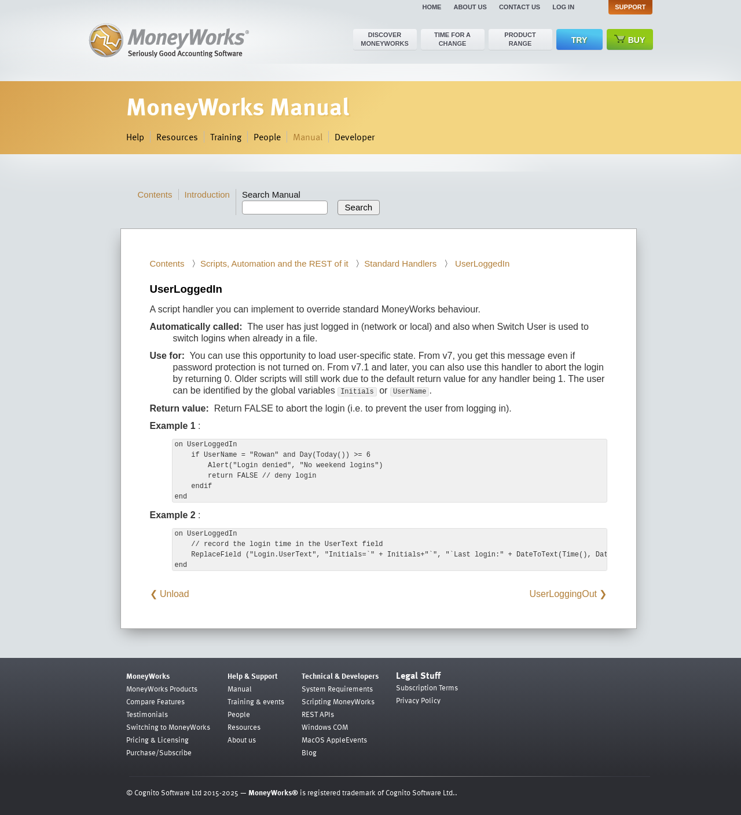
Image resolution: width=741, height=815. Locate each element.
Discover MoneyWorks (385, 39)
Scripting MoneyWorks (338, 701)
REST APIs (318, 714)
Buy (629, 40)
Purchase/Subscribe (159, 752)
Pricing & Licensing (157, 739)
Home (431, 6)
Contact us (519, 6)
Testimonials (147, 714)
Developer (355, 137)
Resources (177, 137)
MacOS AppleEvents (334, 739)
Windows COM (325, 727)
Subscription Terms (427, 687)
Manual (307, 137)
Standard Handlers (400, 263)
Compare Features (155, 701)
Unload (174, 594)
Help (135, 137)
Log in (563, 6)
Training (225, 137)
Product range (519, 39)
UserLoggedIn (481, 263)
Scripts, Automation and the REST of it (274, 263)
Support (630, 6)
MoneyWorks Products (161, 688)
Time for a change (452, 39)
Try (579, 40)
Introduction (207, 194)
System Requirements (337, 688)
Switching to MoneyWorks (168, 727)
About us (469, 6)
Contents (155, 194)
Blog (309, 752)
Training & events (256, 701)
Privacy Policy (418, 700)
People (267, 137)
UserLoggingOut (563, 594)
